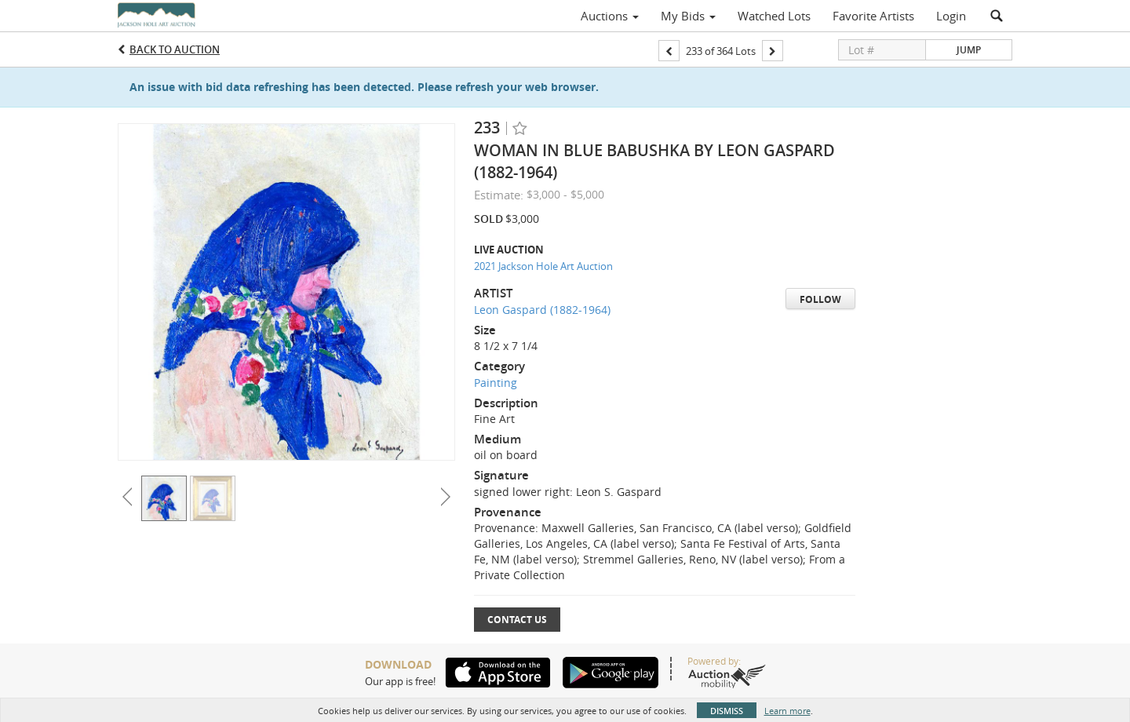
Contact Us (517, 619)
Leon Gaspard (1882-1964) (542, 309)
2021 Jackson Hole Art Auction (543, 266)
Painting (495, 382)
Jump (969, 50)
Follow (820, 299)
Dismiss (726, 711)
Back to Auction (174, 49)
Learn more (787, 711)
